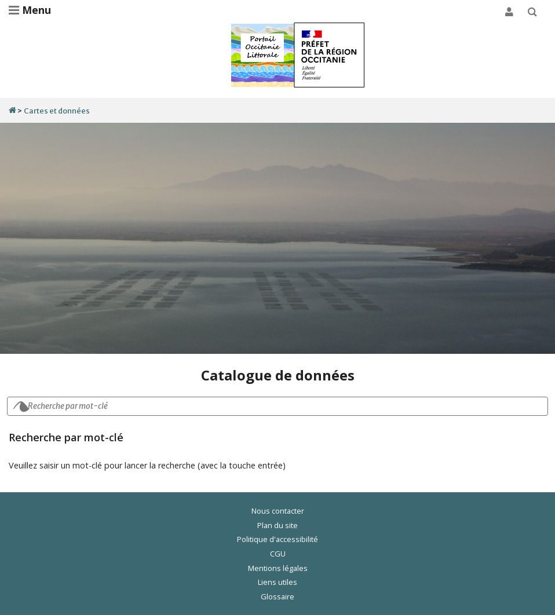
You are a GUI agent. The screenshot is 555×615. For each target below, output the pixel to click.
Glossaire (277, 596)
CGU (278, 553)
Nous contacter (277, 511)
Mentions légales (278, 568)
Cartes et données (57, 110)
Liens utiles (277, 582)
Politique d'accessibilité (277, 539)
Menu (30, 10)
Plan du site (277, 525)
